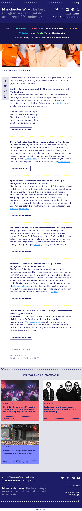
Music (34, 28)
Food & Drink (70, 28)
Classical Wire (58, 33)
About (68, 14)
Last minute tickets (54, 28)
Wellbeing (23, 33)
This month (47, 37)
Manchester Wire (16, 9)
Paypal (54, 291)
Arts (41, 28)
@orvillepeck (31, 159)
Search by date (61, 37)
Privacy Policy (29, 480)
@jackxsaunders (32, 322)
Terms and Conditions (11, 480)
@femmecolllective (21, 286)
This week (35, 37)
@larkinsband (62, 103)
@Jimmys (37, 244)
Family (40, 33)
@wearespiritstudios (19, 208)
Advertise (30, 477)
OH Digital (76, 495)
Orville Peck (64, 161)
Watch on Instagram (21, 130)
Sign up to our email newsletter (66, 17)
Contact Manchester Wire (12, 477)
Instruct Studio (75, 492)
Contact (76, 14)
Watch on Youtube (20, 168)
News (32, 33)
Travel (47, 33)
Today (26, 37)
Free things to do (22, 28)
